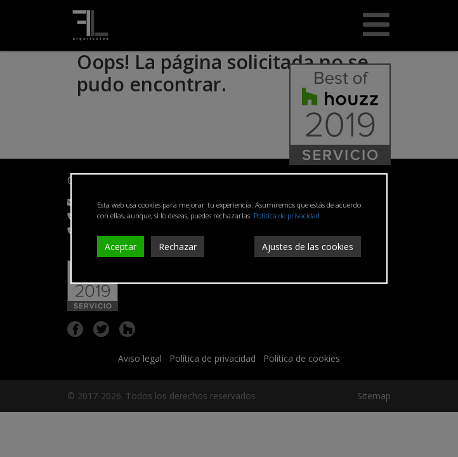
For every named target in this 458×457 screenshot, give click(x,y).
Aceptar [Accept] (120, 247)
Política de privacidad (287, 215)
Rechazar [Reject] (178, 247)
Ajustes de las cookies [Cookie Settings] (307, 247)
